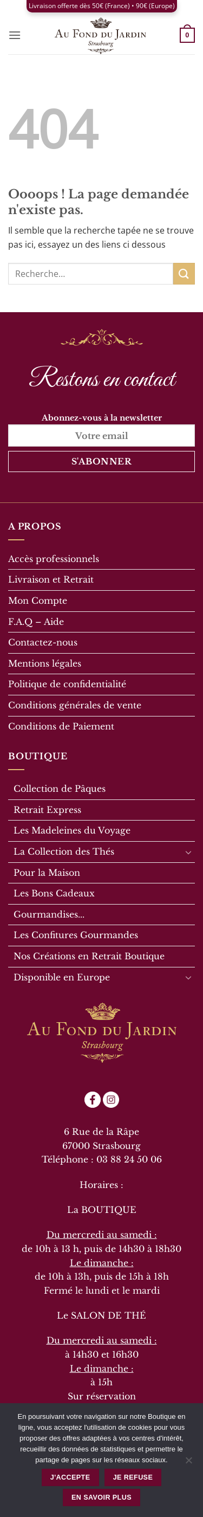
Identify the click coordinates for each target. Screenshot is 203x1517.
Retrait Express (47, 809)
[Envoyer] (184, 273)
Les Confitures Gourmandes (76, 934)
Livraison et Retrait (51, 579)
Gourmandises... (49, 914)
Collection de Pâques (60, 788)
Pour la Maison (47, 872)
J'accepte (70, 1477)
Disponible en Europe (62, 977)
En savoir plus (101, 1497)
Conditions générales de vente (74, 705)
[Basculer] (188, 851)
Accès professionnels (53, 558)
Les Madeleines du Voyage (72, 830)
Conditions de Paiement (61, 726)
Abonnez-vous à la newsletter (101, 429)
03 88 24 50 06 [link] (129, 1159)
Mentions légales (44, 663)
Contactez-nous (42, 642)
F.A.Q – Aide (36, 621)
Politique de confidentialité (67, 684)
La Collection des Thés (64, 851)
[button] (14, 35)
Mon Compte (37, 600)
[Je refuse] (188, 1463)
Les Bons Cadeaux (54, 893)
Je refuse (133, 1477)
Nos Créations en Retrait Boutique (89, 956)
